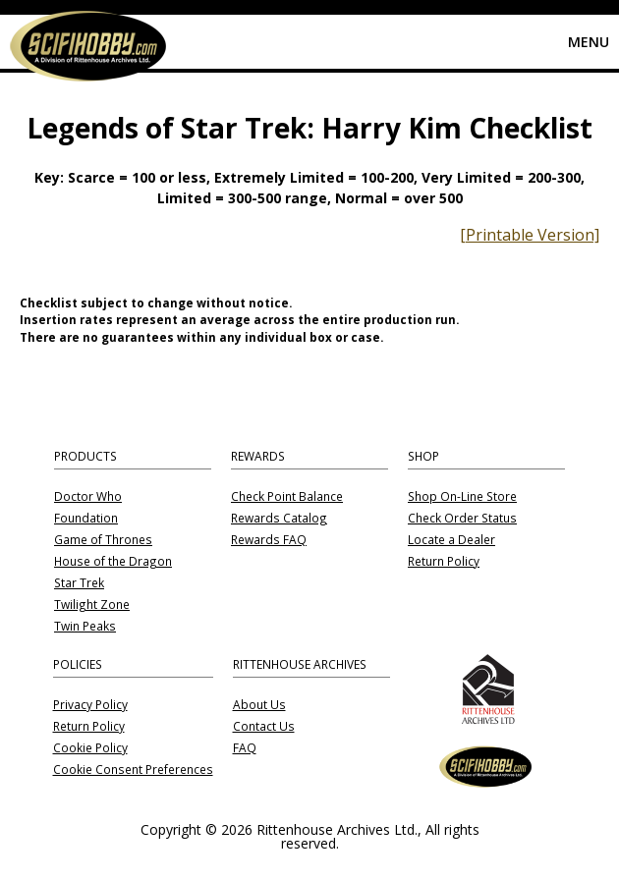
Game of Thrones (103, 540)
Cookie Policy (90, 748)
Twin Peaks (85, 626)
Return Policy (443, 562)
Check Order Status (462, 518)
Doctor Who (88, 497)
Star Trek (79, 583)
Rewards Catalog (279, 518)
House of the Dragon (113, 562)
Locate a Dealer (451, 540)
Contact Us (264, 727)
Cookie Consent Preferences (133, 770)
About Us (259, 705)
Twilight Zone (92, 605)
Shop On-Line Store (462, 497)
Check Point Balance (287, 497)
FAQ (244, 748)
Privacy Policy (90, 705)
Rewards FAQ (269, 540)
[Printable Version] (529, 235)
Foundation (86, 518)
